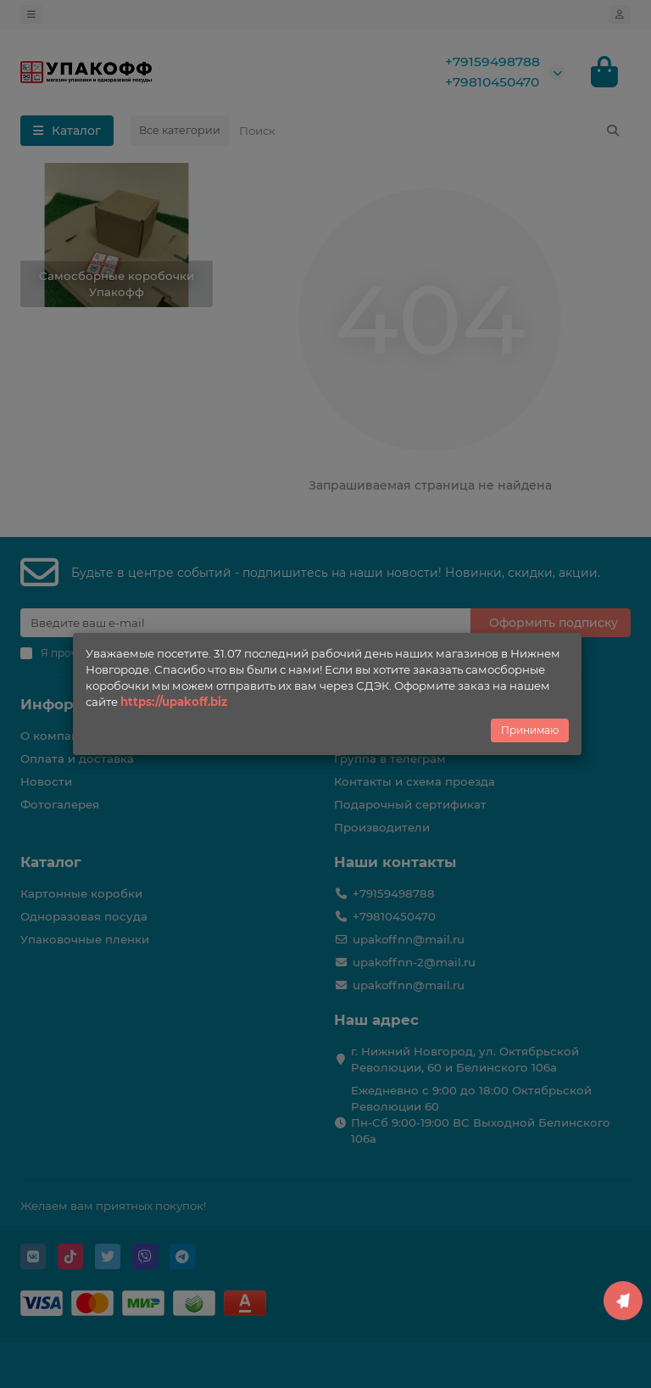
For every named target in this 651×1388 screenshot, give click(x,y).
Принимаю (530, 730)
